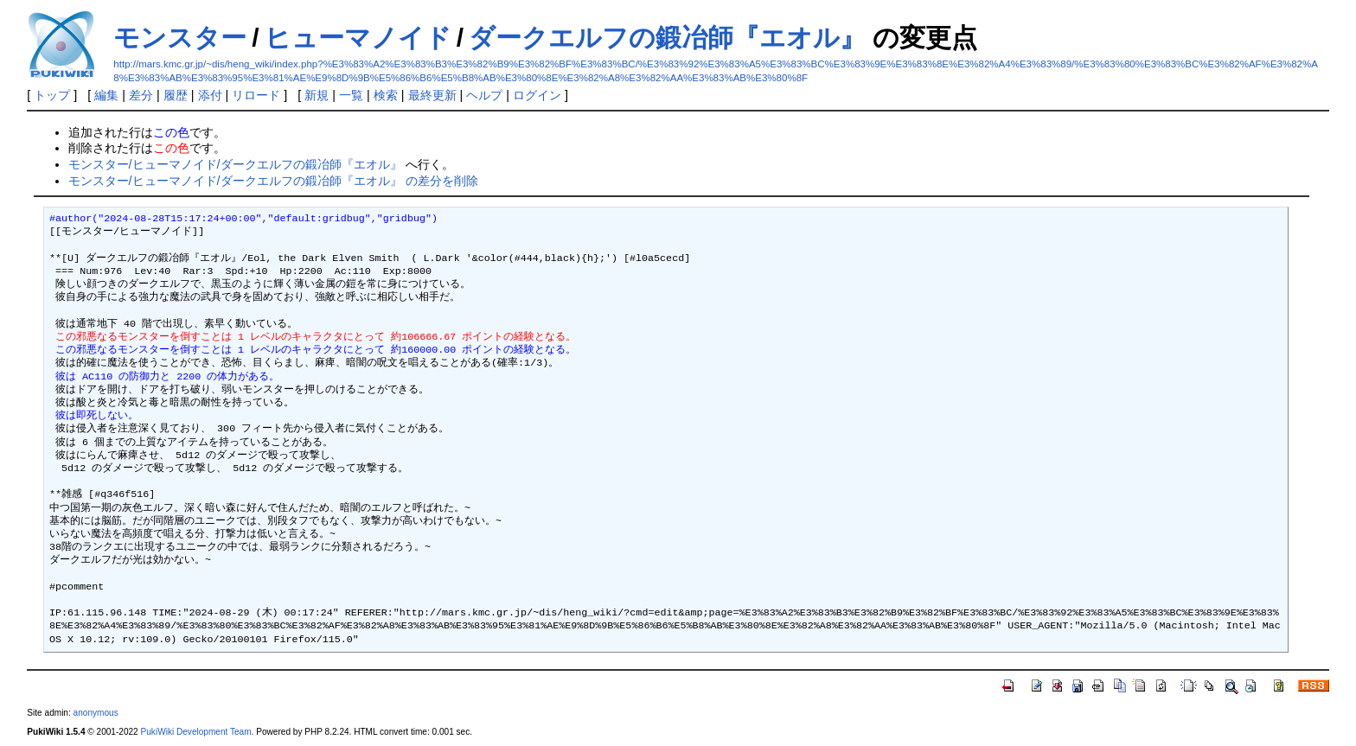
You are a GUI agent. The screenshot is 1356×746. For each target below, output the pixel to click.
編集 (106, 95)
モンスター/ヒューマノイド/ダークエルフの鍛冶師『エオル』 (235, 164)
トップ (52, 95)
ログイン (537, 95)
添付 (210, 95)
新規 (316, 95)
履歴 (175, 95)
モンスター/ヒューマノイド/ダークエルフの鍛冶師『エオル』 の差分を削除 (273, 181)
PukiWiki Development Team (196, 731)
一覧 (351, 95)
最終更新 (432, 95)
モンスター (179, 37)
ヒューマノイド (358, 37)
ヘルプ (484, 95)
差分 (141, 95)
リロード (256, 95)
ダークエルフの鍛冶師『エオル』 (667, 37)
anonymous (96, 712)
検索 (386, 95)
